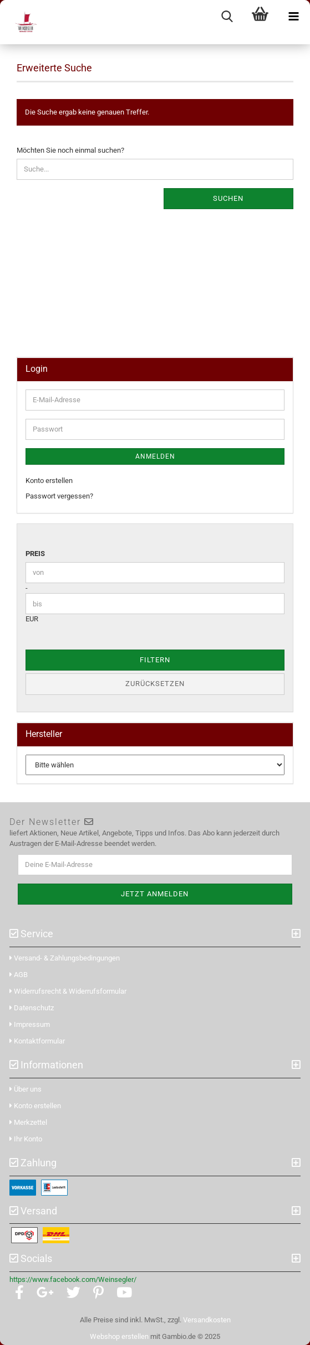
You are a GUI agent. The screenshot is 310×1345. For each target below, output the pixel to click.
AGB (18, 974)
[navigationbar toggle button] (293, 16)
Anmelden (155, 456)
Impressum (29, 1024)
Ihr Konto (25, 1139)
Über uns (25, 1089)
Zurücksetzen (155, 683)
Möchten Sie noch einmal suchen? (70, 150)
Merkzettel (28, 1122)
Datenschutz (31, 1008)
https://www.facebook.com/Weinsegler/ (72, 1279)
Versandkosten (207, 1320)
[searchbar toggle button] (226, 16)
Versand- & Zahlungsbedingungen (64, 958)
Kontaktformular (37, 1041)
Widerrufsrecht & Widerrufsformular (67, 991)
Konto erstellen (49, 480)
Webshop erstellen (119, 1336)
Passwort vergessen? (59, 496)
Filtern (155, 660)
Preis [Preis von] (35, 553)
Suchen (228, 198)
